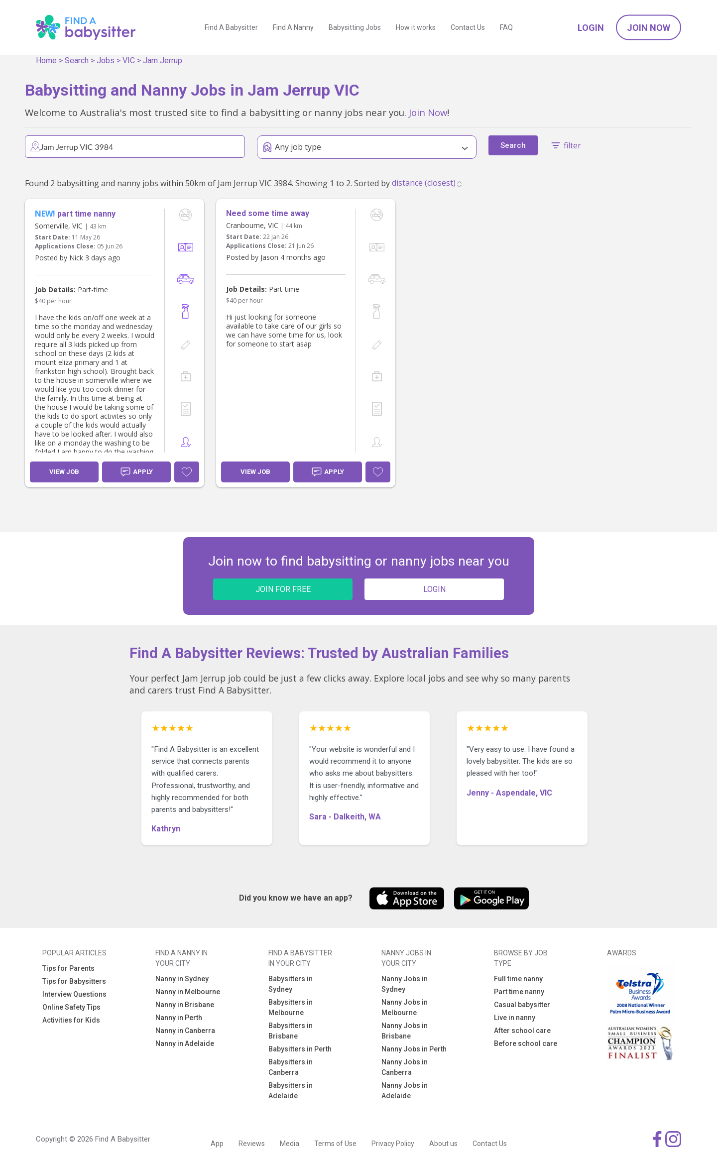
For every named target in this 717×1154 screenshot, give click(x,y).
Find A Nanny (293, 27)
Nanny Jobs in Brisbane (404, 1031)
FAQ (506, 27)
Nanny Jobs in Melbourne (404, 1007)
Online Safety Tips (71, 1007)
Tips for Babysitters (74, 981)
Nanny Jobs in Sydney (404, 984)
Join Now (648, 27)
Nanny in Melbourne (187, 992)
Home (46, 60)
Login (591, 27)
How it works (416, 27)
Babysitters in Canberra (290, 1067)
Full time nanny (518, 979)
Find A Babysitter (231, 27)
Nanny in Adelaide (184, 1043)
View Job (64, 471)
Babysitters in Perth (300, 1049)
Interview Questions (74, 994)
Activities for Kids (71, 1020)
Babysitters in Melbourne (290, 1007)
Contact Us (468, 27)
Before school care (525, 1043)
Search (77, 60)
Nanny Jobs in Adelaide (404, 1090)
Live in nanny (514, 1018)
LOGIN (434, 589)
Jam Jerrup (162, 60)
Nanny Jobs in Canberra (404, 1067)
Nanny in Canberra (185, 1031)
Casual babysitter (522, 1005)
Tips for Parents (68, 968)
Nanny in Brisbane (184, 1005)
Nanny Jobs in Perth (414, 1049)
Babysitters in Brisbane (290, 1031)
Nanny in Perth (178, 1018)
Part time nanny (519, 992)
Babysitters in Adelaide (290, 1090)
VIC (128, 60)
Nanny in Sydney (182, 979)
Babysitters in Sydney (290, 984)
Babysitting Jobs (355, 27)
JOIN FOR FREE (283, 589)
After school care (522, 1031)
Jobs (106, 60)
